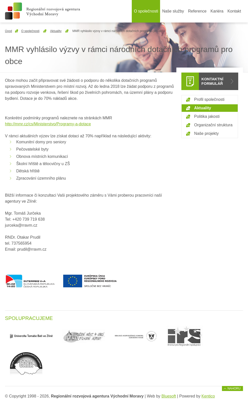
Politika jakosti (206, 116)
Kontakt (234, 11)
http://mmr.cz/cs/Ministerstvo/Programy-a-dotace (48, 124)
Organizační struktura (213, 125)
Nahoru (233, 388)
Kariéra (216, 11)
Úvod (8, 31)
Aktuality (55, 31)
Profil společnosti (209, 99)
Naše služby (173, 11)
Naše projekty (206, 133)
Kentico (208, 396)
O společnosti (146, 11)
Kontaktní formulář (212, 81)
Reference (197, 11)
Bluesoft (169, 396)
